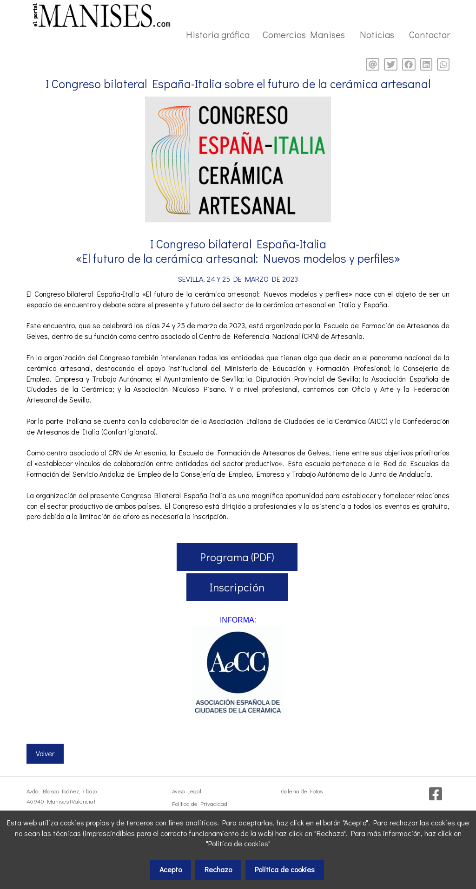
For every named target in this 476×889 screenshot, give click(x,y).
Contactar (429, 34)
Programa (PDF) (237, 557)
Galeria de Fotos (302, 791)
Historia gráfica (218, 34)
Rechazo (218, 869)
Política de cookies (285, 869)
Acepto (170, 869)
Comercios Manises (304, 34)
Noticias (377, 34)
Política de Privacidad (199, 803)
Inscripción (237, 587)
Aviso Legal (186, 791)
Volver (45, 753)
